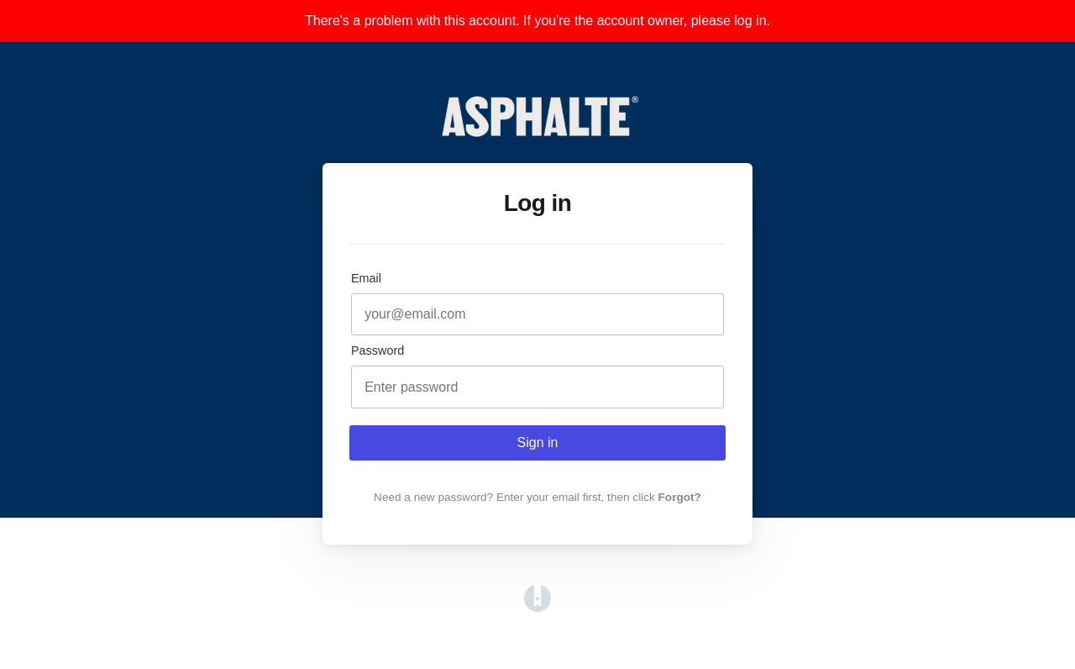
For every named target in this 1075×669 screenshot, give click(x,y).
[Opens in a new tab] (537, 607)
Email (366, 278)
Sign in (537, 442)
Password (377, 350)
